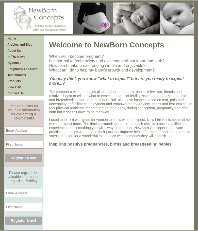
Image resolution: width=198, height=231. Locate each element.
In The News (15, 57)
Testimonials (16, 75)
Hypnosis (13, 63)
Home (11, 38)
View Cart (13, 87)
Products (13, 81)
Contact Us (15, 93)
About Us (13, 50)
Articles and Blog (19, 44)
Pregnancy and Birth (21, 69)
